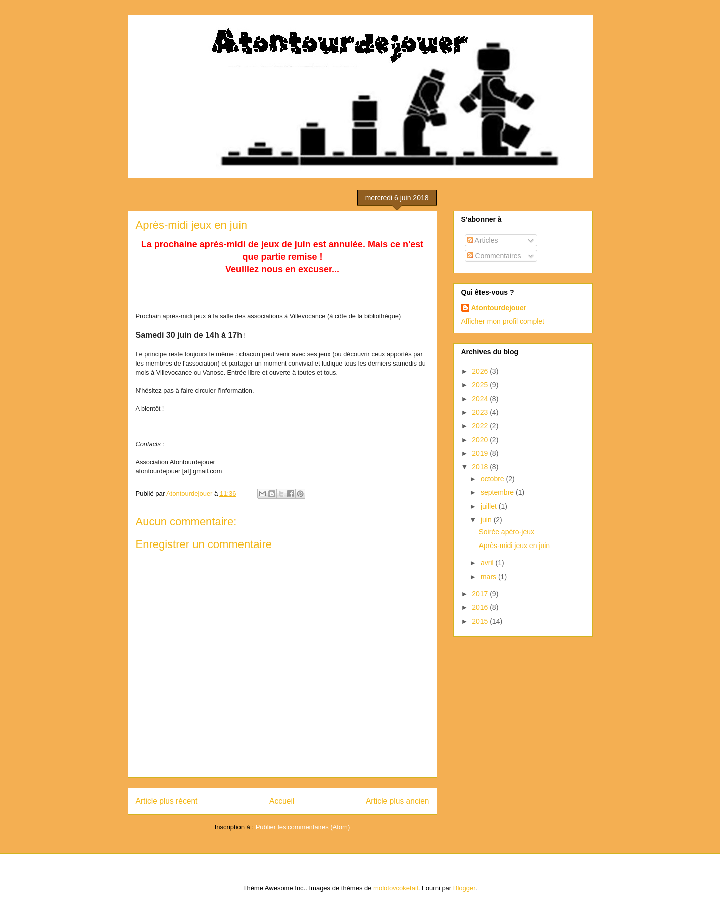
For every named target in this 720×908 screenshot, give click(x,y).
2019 (481, 453)
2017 (481, 594)
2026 (481, 371)
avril (488, 563)
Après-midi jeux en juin (514, 545)
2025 (481, 385)
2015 (481, 621)
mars (489, 577)
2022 (481, 426)
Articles (482, 240)
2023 (481, 412)
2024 (481, 399)
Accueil (281, 801)
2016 (481, 607)
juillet (490, 506)
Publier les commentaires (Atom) (303, 827)
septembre (498, 492)
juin (487, 520)
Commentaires (494, 256)
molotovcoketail (395, 888)
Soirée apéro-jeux (506, 532)
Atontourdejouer (499, 308)
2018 (481, 467)
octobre (493, 479)
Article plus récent (167, 801)
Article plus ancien (397, 801)
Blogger (464, 888)
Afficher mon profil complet (502, 321)
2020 (481, 440)
